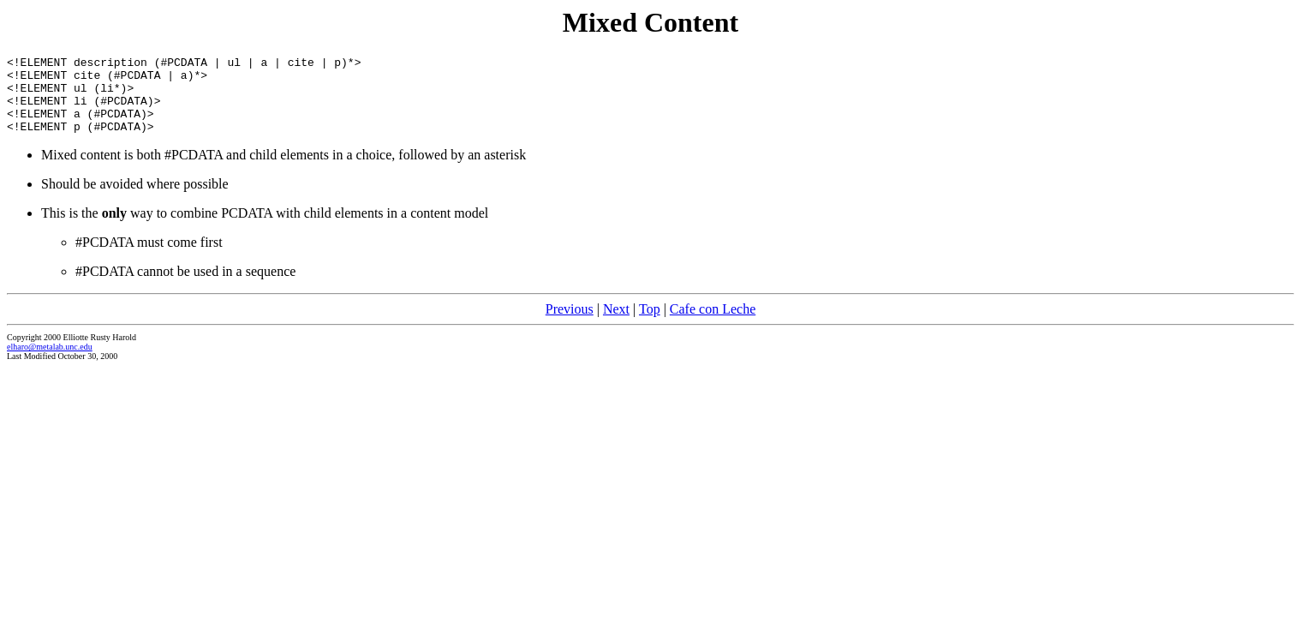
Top (649, 324)
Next (616, 324)
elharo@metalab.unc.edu (50, 362)
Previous (570, 324)
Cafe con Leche (712, 324)
